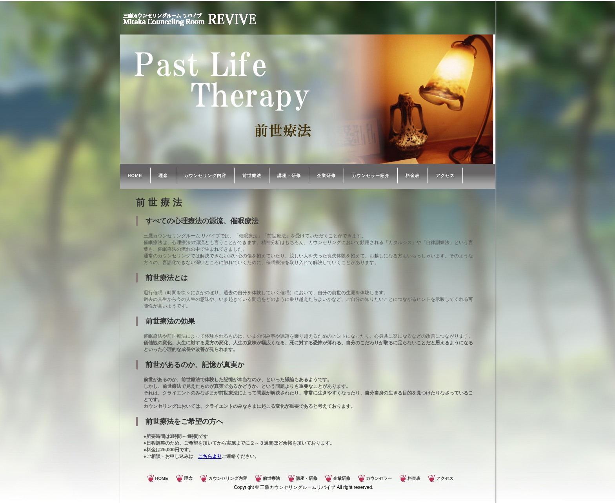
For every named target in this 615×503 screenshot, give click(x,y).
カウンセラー (379, 478)
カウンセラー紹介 (370, 175)
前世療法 (251, 175)
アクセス (445, 175)
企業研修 (326, 175)
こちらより (210, 456)
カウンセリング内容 (205, 175)
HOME (135, 175)
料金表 (413, 175)
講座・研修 (289, 175)
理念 (163, 175)
